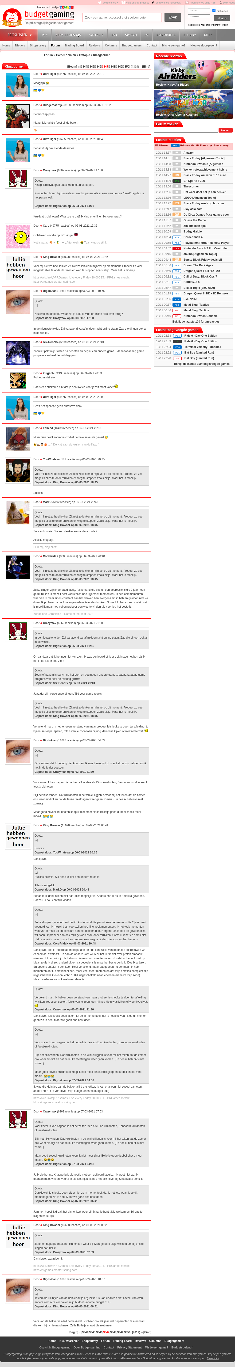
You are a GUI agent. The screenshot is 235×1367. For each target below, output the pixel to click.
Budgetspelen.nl (182, 1347)
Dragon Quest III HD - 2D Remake (200, 293)
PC (147, 35)
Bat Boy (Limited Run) (199, 352)
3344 (84, 66)
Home (6, 45)
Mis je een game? (173, 45)
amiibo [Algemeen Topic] (194, 254)
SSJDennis (50, 342)
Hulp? (225, 25)
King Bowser (51, 257)
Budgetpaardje (53, 105)
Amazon (183, 152)
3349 (119, 66)
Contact (152, 45)
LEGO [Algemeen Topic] (194, 197)
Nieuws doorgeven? (203, 45)
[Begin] (72, 66)
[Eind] (146, 66)
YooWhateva (51, 459)
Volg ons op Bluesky (137, 2)
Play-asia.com (187, 209)
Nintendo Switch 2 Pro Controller (200, 248)
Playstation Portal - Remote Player (201, 242)
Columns (111, 45)
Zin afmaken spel (189, 226)
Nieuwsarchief (68, 1341)
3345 (91, 66)
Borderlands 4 (187, 237)
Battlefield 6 (186, 282)
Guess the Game (189, 220)
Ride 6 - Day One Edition (200, 335)
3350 (126, 66)
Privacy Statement (129, 1347)
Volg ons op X (110, 2)
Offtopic (84, 55)
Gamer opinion (66, 55)
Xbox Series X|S (68, 35)
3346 (98, 66)
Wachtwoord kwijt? (210, 25)
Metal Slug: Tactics (190, 304)
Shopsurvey (38, 45)
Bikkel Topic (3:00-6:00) (193, 287)
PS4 (114, 35)
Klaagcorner (101, 55)
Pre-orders (167, 35)
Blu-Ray (190, 35)
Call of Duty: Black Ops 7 (194, 276)
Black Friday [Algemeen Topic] (198, 158)
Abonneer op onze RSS (203, 2)
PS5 (45, 35)
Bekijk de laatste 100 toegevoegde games (202, 364)
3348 (112, 66)
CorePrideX (50, 556)
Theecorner (185, 186)
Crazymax (49, 170)
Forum (55, 45)
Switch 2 (97, 35)
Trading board (122, 1341)
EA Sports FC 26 (189, 181)
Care (46, 225)
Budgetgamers (132, 45)
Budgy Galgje (187, 231)
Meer (209, 35)
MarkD (47, 502)
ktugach (48, 373)
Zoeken (225, 130)
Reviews (94, 45)
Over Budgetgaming (87, 1347)
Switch (131, 35)
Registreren (194, 25)
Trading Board (74, 45)
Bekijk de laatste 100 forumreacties (195, 321)
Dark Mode (229, 2)
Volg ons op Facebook (168, 2)
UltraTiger (49, 74)
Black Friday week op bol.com (198, 203)
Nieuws (20, 45)
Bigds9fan (50, 291)
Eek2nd (48, 428)
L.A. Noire (184, 299)
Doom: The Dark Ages (192, 265)
